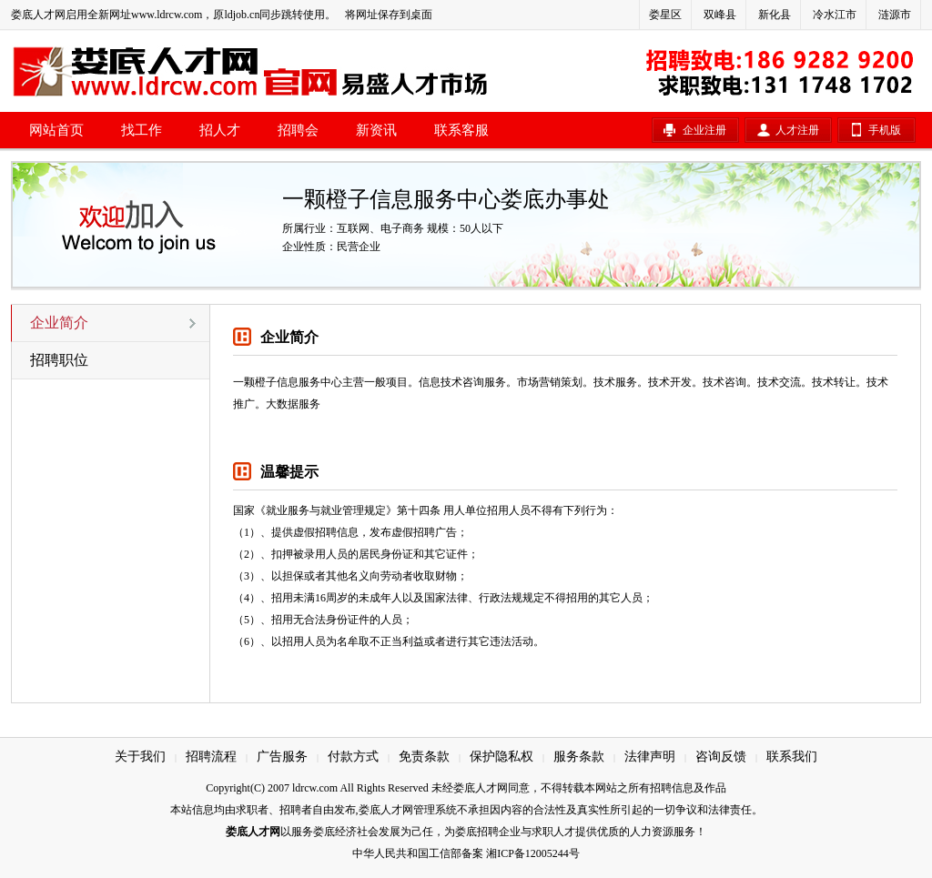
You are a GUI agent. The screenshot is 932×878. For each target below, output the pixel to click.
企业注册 (704, 130)
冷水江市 (834, 14)
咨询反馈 (720, 756)
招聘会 (298, 130)
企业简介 (59, 322)
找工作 (141, 130)
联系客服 (461, 130)
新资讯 (376, 130)
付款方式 (353, 756)
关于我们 (140, 756)
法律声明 (649, 756)
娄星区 (665, 14)
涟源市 (894, 14)
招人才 (219, 130)
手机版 (884, 130)
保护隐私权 (501, 756)
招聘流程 (211, 756)
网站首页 (56, 130)
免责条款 (424, 756)
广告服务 (282, 756)
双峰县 (720, 14)
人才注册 (797, 130)
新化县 (774, 14)
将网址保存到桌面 (388, 14)
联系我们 (791, 756)
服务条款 (578, 756)
